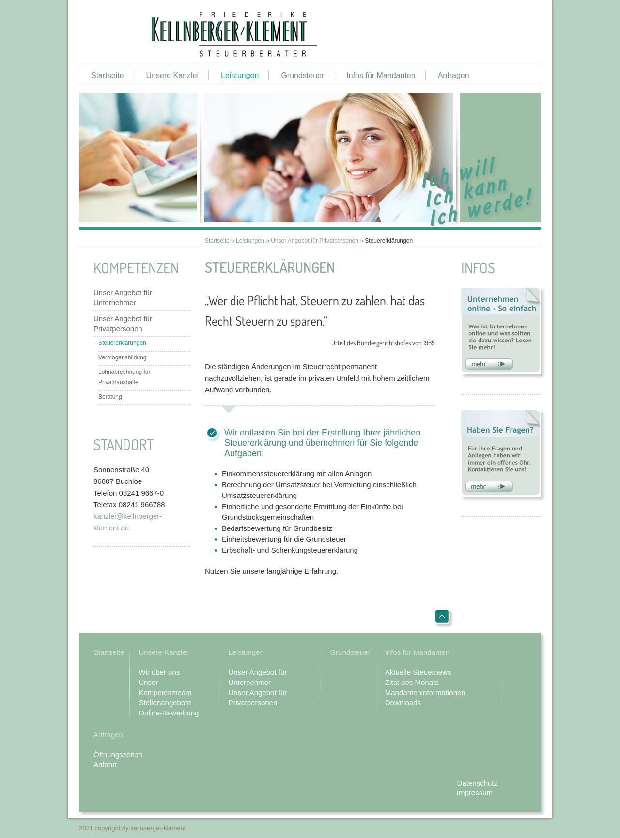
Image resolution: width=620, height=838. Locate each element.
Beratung (110, 396)
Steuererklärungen (122, 343)
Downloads (403, 702)
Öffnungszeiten (117, 754)
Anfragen (453, 75)
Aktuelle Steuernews (418, 672)
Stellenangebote (165, 702)
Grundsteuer (302, 75)
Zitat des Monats (412, 682)
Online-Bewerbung (169, 713)
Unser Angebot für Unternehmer (122, 297)
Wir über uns (159, 672)
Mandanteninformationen (425, 692)
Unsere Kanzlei (172, 75)
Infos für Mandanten (380, 75)
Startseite (107, 75)
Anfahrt (105, 764)
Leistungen (240, 75)
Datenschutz (477, 783)
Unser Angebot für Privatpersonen (122, 323)
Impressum (475, 793)
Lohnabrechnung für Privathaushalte (124, 377)
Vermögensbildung (122, 357)
